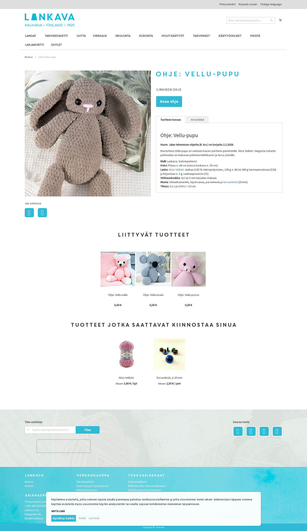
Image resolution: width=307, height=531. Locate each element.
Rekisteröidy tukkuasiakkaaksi (147, 486)
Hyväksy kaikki (64, 518)
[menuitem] (31, 36)
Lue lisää (94, 518)
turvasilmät (230, 182)
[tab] (170, 119)
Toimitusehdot (85, 482)
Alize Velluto (176, 169)
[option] (118, 280)
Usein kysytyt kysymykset (92, 486)
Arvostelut (197, 120)
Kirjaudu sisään (248, 4)
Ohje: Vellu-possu (188, 295)
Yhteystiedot (227, 4)
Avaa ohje (169, 101)
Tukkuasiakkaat (137, 482)
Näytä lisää (58, 511)
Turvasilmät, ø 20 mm (169, 378)
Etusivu (29, 56)
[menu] (154, 41)
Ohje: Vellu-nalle (118, 295)
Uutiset (29, 486)
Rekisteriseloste (86, 490)
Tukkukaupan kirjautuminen (144, 490)
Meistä (29, 482)
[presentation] (63, 446)
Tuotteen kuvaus (170, 120)
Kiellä (82, 518)
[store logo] (50, 20)
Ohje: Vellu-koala (153, 295)
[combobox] (250, 20)
